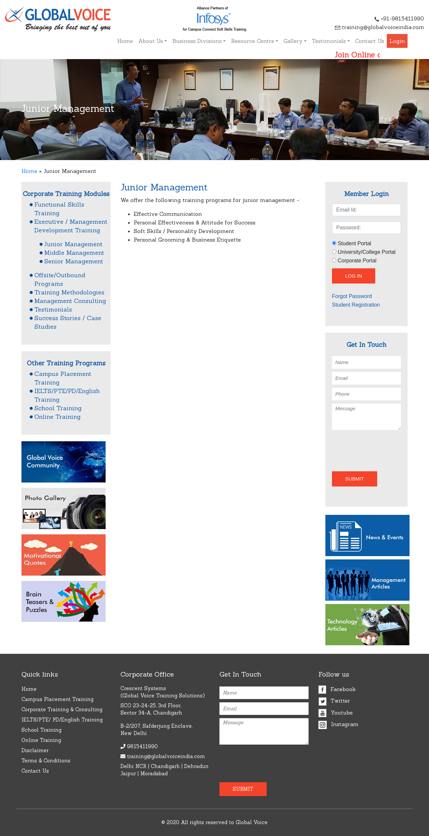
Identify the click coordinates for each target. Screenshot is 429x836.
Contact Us (369, 41)
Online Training (57, 416)
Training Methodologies (69, 292)
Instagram (338, 724)
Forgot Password (352, 296)
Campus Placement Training (57, 699)
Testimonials (329, 41)
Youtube (335, 712)
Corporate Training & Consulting (61, 709)
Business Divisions (197, 41)
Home (125, 41)
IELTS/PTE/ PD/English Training (62, 720)
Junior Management (73, 244)
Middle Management (74, 252)
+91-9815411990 (399, 18)
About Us (150, 41)
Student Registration (356, 305)
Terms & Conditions (45, 760)
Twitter (334, 700)
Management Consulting (70, 301)
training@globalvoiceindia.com (379, 27)
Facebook (337, 689)
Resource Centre (252, 41)
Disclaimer (35, 750)
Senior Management (73, 261)
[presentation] (370, 449)
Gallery (293, 41)
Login (397, 41)
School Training (58, 408)
